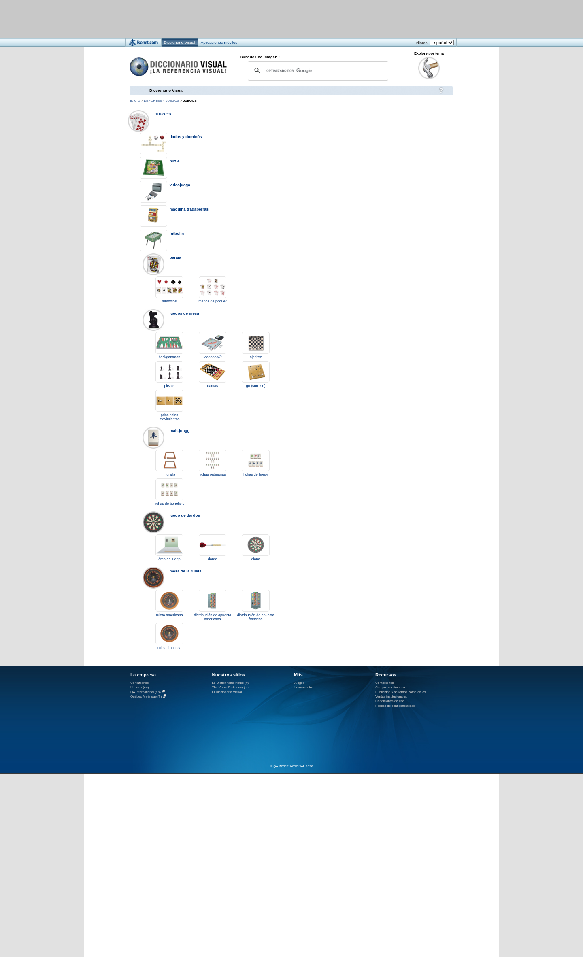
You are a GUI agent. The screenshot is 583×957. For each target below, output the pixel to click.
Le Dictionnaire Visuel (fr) (230, 683)
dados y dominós (186, 136)
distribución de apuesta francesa (255, 617)
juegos (163, 114)
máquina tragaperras (189, 209)
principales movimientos (169, 417)
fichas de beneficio (169, 504)
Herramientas (304, 687)
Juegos (299, 683)
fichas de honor (255, 474)
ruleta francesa (169, 648)
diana (255, 559)
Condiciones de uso (389, 701)
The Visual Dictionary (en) (230, 687)
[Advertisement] (267, 18)
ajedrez (256, 357)
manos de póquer (212, 301)
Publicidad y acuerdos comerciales (400, 692)
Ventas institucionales (391, 696)
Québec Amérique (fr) (146, 696)
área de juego (169, 559)
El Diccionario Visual (227, 692)
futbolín (177, 233)
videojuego (180, 185)
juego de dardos (185, 515)
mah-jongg (180, 430)
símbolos (169, 301)
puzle (175, 161)
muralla (169, 474)
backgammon (170, 357)
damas (212, 386)
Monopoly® (212, 357)
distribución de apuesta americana (212, 617)
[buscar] (316, 70)
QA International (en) (145, 692)
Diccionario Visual (166, 90)
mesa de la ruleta (186, 571)
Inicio (135, 100)
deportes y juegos (161, 100)
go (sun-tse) (256, 386)
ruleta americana (169, 615)
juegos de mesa (184, 313)
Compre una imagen (390, 687)
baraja (175, 257)
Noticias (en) (139, 687)
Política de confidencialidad (395, 706)
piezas (169, 386)
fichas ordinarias (213, 474)
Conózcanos (139, 683)
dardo (212, 559)
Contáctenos (384, 683)
